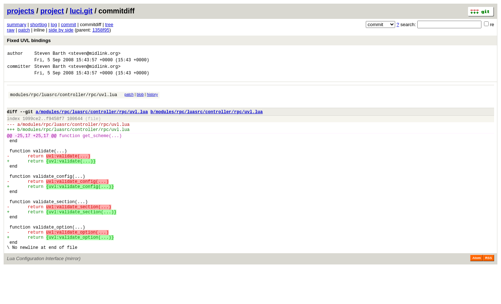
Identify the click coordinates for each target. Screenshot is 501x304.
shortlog (38, 24)
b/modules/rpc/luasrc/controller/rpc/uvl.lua (206, 119)
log (54, 24)
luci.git (81, 11)
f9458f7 (55, 127)
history (152, 99)
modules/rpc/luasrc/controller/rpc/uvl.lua (63, 100)
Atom (476, 294)
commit (68, 24)
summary (16, 24)
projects (20, 11)
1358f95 (100, 30)
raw (11, 30)
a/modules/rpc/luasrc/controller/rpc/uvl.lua (92, 119)
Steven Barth (50, 54)
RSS (488, 294)
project (52, 11)
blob (140, 99)
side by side (61, 30)
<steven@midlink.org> (94, 54)
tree (109, 24)
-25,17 (22, 147)
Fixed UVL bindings (29, 40)
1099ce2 (31, 127)
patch (24, 30)
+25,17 (41, 147)
